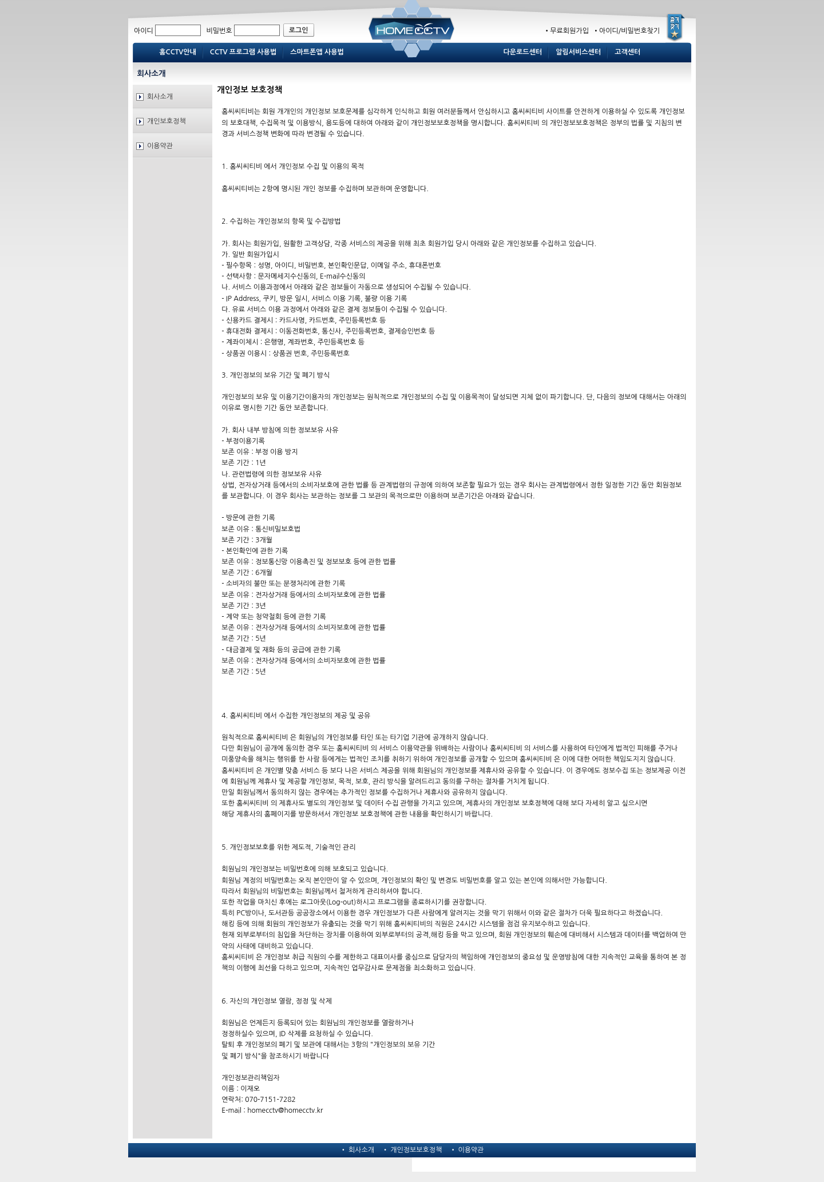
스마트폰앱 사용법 (317, 52)
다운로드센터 (523, 52)
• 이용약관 (467, 1150)
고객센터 (627, 52)
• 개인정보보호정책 (412, 1150)
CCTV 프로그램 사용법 (243, 52)
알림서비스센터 (578, 52)
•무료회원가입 (566, 30)
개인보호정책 (166, 121)
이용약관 (160, 145)
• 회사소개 (357, 1150)
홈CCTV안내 (177, 52)
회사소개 (160, 96)
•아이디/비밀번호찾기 (625, 30)
